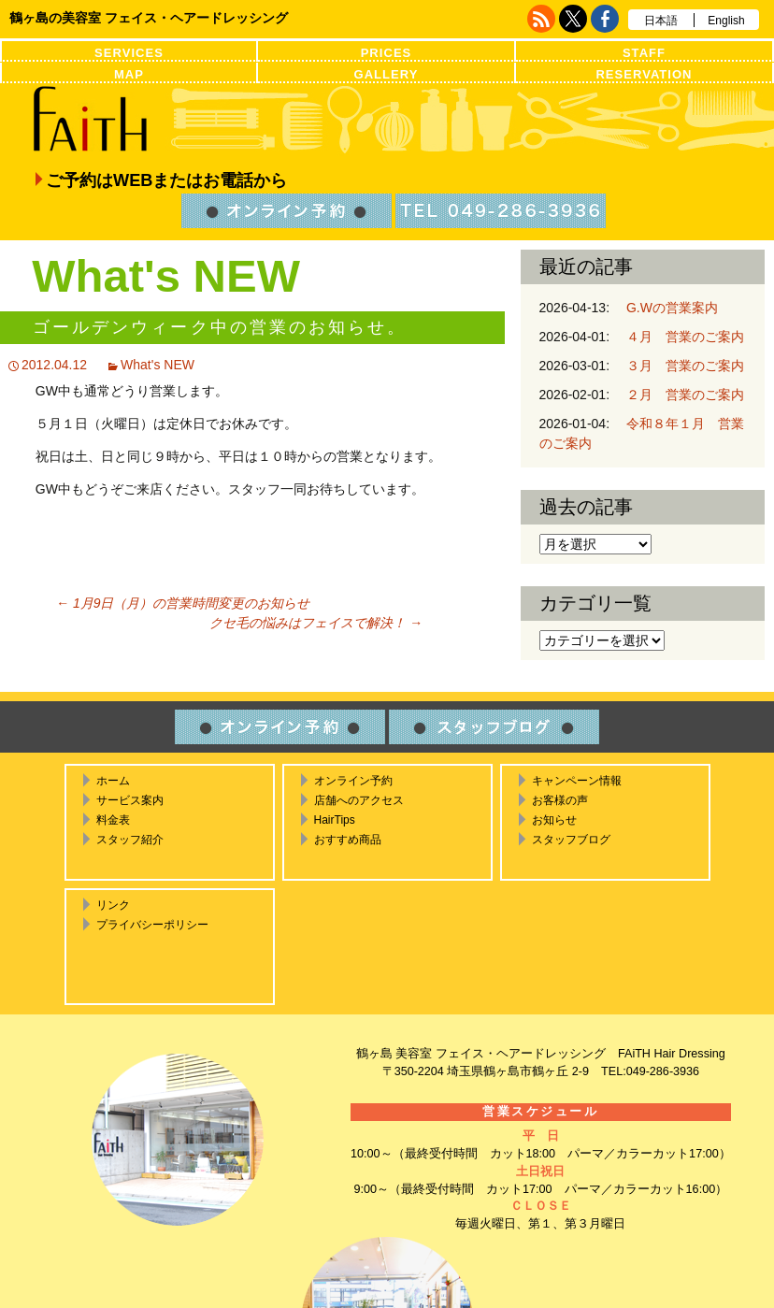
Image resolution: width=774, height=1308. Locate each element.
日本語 (661, 20)
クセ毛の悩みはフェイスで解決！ (316, 622)
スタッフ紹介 (130, 839)
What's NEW (157, 364)
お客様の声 (560, 800)
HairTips (334, 819)
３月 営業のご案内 (678, 365)
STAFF (644, 53)
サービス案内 (130, 800)
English (726, 20)
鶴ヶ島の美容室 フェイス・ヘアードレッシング (148, 17)
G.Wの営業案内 (665, 307)
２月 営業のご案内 (678, 394)
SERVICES (129, 53)
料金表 (113, 819)
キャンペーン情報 (577, 780)
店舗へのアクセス (359, 800)
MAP (129, 74)
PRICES (386, 53)
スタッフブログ (571, 839)
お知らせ (554, 819)
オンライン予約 (353, 780)
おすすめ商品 (347, 839)
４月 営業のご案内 (678, 336)
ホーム (113, 780)
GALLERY (386, 74)
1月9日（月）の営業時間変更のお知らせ (182, 603)
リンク (113, 905)
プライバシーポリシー (152, 924)
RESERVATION (643, 74)
